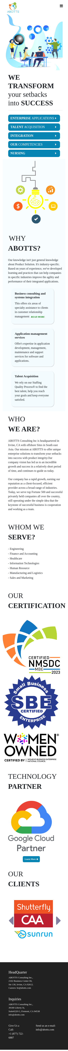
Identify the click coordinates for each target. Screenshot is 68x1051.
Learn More (31, 859)
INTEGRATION (33, 136)
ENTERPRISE (33, 118)
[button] (11, 920)
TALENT (33, 127)
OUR (33, 144)
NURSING (33, 153)
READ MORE (38, 316)
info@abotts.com (45, 1029)
